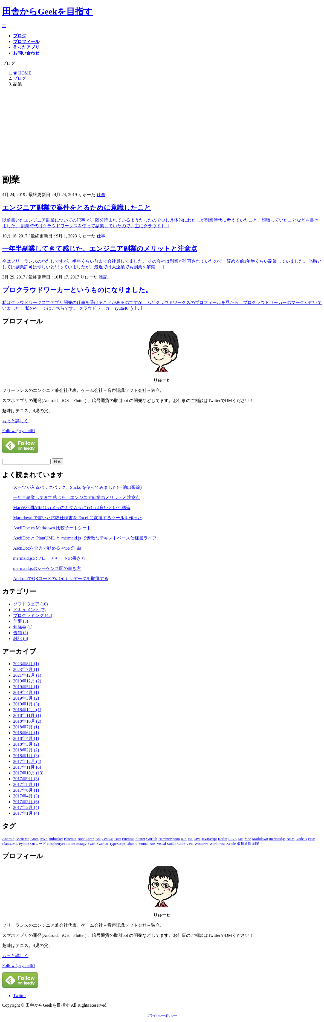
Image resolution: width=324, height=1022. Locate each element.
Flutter (140, 839)
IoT (190, 839)
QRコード (38, 844)
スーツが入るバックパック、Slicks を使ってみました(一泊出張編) (77, 487)
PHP (311, 839)
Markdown (260, 839)
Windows (202, 844)
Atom (34, 839)
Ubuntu (131, 844)
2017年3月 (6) (26, 801)
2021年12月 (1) (27, 675)
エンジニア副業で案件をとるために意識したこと (76, 207)
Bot (98, 839)
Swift (92, 844)
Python (24, 844)
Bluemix (70, 839)
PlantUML (10, 844)
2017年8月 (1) (26, 784)
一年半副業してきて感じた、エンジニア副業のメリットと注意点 (99, 248)
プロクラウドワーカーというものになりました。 (77, 290)
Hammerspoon (169, 839)
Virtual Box (147, 844)
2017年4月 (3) (26, 796)
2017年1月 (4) (26, 813)
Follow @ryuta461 (18, 430)
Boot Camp (85, 839)
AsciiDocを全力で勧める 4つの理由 (47, 548)
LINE (232, 839)
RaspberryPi (56, 844)
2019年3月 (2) (26, 698)
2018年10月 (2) (27, 721)
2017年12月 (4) (27, 761)
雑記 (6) (20, 638)
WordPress (217, 844)
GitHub (151, 839)
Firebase (128, 839)
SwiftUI (102, 844)
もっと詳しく (15, 420)
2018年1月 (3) (26, 755)
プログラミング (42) (32, 615)
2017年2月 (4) (26, 807)
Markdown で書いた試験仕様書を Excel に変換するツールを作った (77, 517)
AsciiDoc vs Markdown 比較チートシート (52, 528)
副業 (255, 844)
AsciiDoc (22, 839)
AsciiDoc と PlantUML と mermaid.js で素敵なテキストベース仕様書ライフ (85, 538)
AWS (44, 839)
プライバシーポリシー (162, 1015)
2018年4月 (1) (26, 738)
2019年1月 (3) (26, 704)
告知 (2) (20, 632)
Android (8, 839)
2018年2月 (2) (26, 750)
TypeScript (117, 844)
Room (70, 844)
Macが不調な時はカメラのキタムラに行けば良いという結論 (71, 507)
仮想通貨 (244, 844)
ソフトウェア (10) (30, 604)
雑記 (103, 277)
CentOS (107, 839)
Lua (241, 839)
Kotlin (222, 839)
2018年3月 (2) (26, 744)
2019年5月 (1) (26, 686)
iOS (184, 839)
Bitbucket (56, 839)
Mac (247, 839)
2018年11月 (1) (27, 715)
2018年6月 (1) (26, 732)
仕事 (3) (20, 621)
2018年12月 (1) (27, 709)
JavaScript (209, 839)
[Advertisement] (162, 129)
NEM (291, 839)
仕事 (101, 194)
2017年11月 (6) (27, 767)
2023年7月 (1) (26, 669)
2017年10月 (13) (28, 773)
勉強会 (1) (23, 627)
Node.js (301, 839)
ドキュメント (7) (29, 609)
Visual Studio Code (171, 844)
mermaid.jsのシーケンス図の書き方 (47, 568)
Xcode (231, 844)
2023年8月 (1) (26, 663)
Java (197, 839)
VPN (189, 844)
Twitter (19, 995)
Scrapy (81, 844)
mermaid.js (277, 839)
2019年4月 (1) (26, 692)
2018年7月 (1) (26, 727)
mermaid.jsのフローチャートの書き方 (49, 558)
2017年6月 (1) (26, 790)
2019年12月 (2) (27, 681)
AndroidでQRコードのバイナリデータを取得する (60, 578)
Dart (117, 839)
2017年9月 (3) (26, 778)
